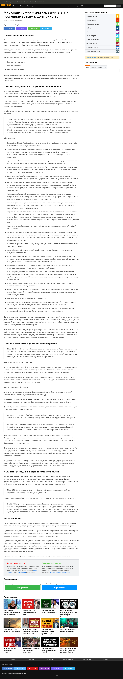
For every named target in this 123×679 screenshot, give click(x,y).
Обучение (50, 659)
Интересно (87, 659)
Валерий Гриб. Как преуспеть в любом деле (29, 612)
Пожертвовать (23, 588)
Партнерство (59, 588)
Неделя (93, 67)
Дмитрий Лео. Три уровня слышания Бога (49, 611)
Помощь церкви (91, 57)
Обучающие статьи (32, 6)
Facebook (9, 28)
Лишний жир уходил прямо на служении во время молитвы (30, 631)
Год (105, 67)
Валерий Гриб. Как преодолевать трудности (10, 650)
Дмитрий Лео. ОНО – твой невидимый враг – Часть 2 (49, 650)
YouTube (32, 668)
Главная (15, 6)
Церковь (31, 659)
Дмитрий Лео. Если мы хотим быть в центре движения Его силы (68, 650)
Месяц (100, 67)
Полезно (106, 659)
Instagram (45, 668)
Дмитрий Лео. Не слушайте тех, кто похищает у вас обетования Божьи (47, 632)
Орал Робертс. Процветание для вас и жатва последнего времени (12, 613)
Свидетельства (68, 659)
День (87, 67)
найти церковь (22, 572)
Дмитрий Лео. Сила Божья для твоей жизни (12, 630)
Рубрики (22, 6)
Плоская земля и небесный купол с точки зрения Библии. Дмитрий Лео (68, 613)
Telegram (46, 28)
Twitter (20, 668)
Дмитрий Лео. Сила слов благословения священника (31, 650)
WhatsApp (34, 28)
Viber (21, 28)
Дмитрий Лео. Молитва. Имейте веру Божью (68, 630)
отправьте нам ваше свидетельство (60, 572)
